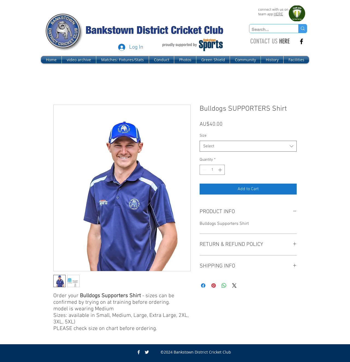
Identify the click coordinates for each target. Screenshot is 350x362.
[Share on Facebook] (203, 285)
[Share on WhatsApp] (224, 285)
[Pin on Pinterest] (213, 285)
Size (203, 135)
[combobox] (248, 146)
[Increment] (220, 170)
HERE (278, 14)
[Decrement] (203, 170)
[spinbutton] (212, 170)
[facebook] (301, 41)
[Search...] (269, 29)
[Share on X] (234, 285)
